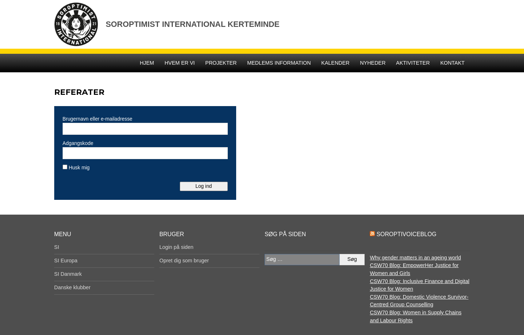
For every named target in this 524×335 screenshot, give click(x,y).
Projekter (221, 63)
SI (56, 247)
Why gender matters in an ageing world (415, 258)
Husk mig (76, 167)
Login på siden (176, 247)
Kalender (335, 63)
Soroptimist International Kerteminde (192, 24)
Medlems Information (279, 63)
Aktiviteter (413, 63)
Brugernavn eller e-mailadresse (97, 119)
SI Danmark (68, 274)
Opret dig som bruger (184, 260)
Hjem (147, 63)
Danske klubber (72, 287)
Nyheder (372, 63)
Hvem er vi (179, 63)
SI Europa (66, 260)
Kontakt (452, 63)
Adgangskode (78, 143)
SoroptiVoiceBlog (406, 234)
